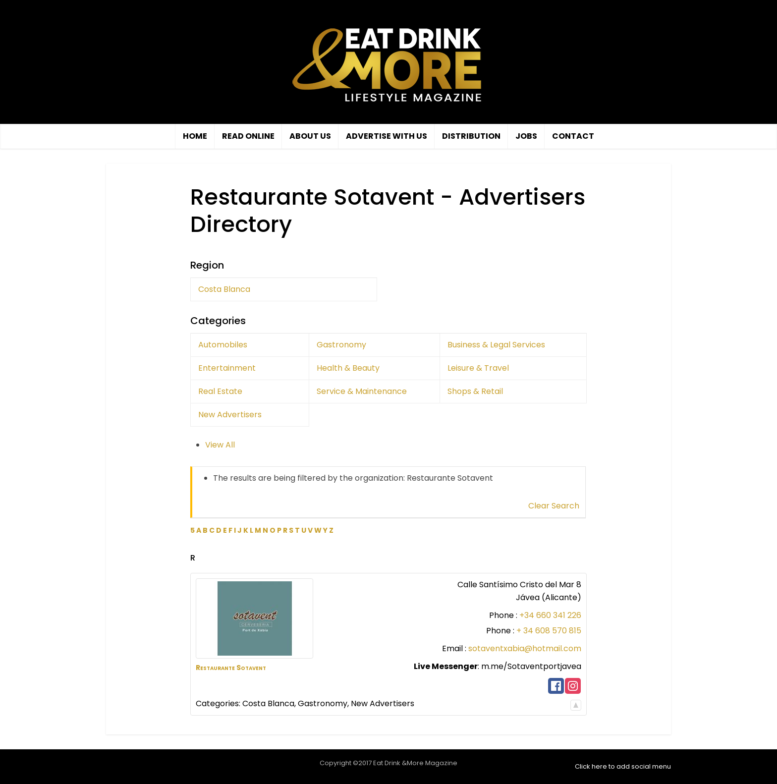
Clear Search (553, 505)
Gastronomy (341, 344)
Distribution (471, 136)
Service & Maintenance (362, 391)
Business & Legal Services (496, 344)
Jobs (526, 136)
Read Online (248, 136)
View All (220, 444)
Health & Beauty (348, 368)
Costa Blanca (224, 289)
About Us (310, 136)
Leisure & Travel (478, 368)
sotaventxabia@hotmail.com (524, 648)
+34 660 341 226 (550, 615)
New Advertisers (230, 414)
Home (195, 136)
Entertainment (227, 368)
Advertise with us (386, 136)
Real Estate (220, 391)
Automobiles (222, 344)
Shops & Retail (475, 391)
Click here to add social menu (623, 766)
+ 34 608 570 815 (548, 630)
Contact (573, 136)
